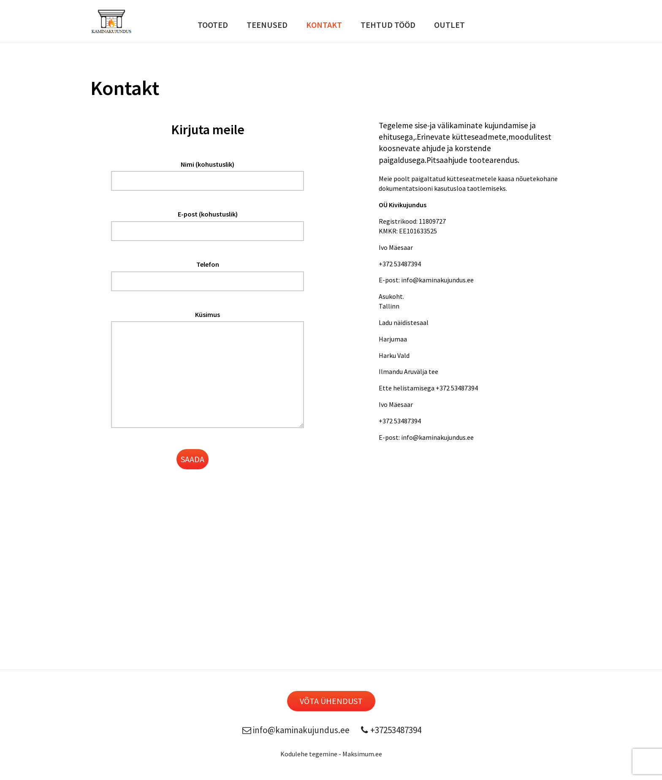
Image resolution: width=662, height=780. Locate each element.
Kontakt (324, 24)
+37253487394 (389, 730)
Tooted (213, 24)
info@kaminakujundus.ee (295, 730)
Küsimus (207, 314)
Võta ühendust (331, 701)
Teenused (267, 24)
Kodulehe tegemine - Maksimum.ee (331, 754)
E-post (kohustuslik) (208, 214)
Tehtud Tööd (388, 24)
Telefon (207, 264)
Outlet (449, 24)
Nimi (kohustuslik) (207, 164)
